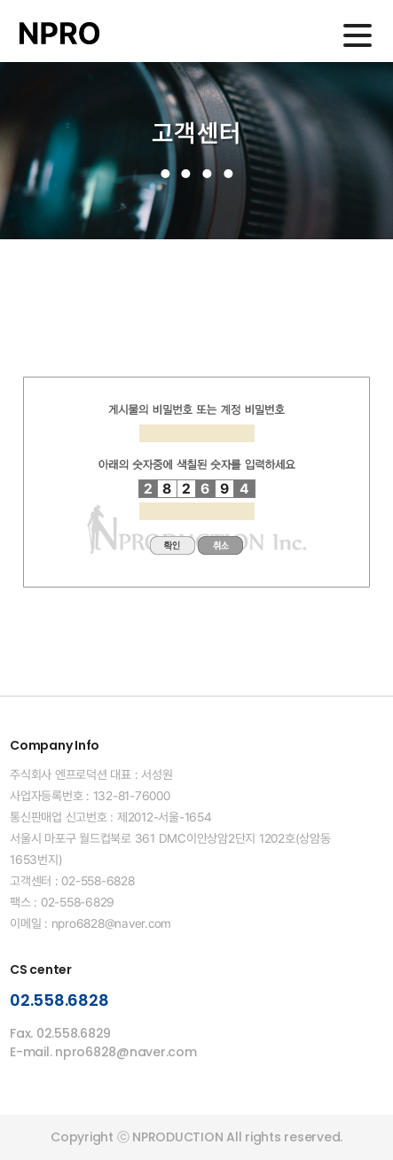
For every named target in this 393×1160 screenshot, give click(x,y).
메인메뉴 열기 (357, 35)
